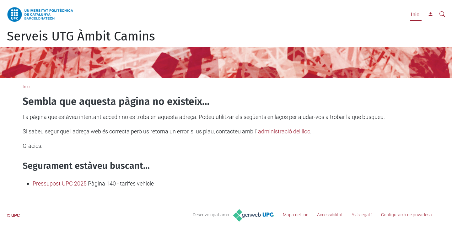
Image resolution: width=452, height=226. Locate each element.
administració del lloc (284, 131)
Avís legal (361, 214)
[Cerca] (442, 14)
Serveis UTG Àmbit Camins (81, 36)
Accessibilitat (330, 214)
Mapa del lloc (295, 214)
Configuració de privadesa (406, 214)
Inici (416, 14)
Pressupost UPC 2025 (60, 183)
